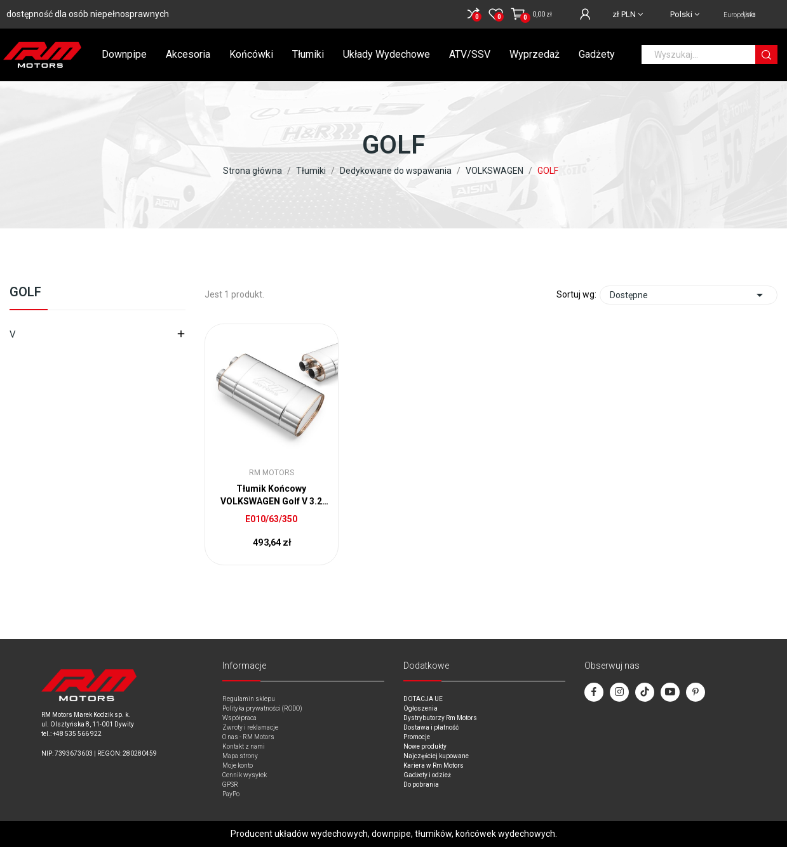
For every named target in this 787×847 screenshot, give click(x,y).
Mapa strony (240, 755)
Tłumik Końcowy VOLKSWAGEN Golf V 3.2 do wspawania (271, 495)
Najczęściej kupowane (436, 755)
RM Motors (271, 472)
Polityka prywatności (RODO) (262, 708)
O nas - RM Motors (248, 736)
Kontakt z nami (243, 746)
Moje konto (237, 765)
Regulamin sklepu (248, 698)
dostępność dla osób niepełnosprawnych (87, 14)
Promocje (416, 736)
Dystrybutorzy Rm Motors (440, 717)
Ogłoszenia (420, 708)
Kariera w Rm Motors (433, 765)
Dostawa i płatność (431, 727)
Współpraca (239, 717)
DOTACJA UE (423, 698)
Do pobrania (421, 784)
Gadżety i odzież (427, 774)
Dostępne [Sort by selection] (688, 295)
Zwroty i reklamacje (250, 727)
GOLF (25, 292)
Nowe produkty (425, 746)
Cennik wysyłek (244, 774)
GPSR (230, 784)
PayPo (230, 794)
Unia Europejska (739, 14)
